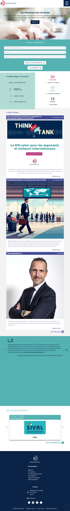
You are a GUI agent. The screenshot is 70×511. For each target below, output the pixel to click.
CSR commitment (33, 479)
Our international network (35, 474)
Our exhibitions (32, 476)
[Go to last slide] (7, 427)
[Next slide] (65, 350)
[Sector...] (35, 56)
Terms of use (40, 508)
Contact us (33, 498)
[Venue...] (35, 52)
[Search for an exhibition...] (35, 48)
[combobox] (35, 48)
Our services (31, 472)
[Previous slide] (4, 350)
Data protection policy (51, 508)
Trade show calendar (34, 477)
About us (35, 22)
